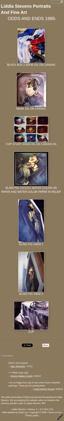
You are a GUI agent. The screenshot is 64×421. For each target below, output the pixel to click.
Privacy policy (32, 415)
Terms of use (54, 412)
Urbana (31, 409)
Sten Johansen (18, 366)
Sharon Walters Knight (21, 376)
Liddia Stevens (18, 409)
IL (37, 409)
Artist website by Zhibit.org (14, 412)
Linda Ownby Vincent (44, 389)
